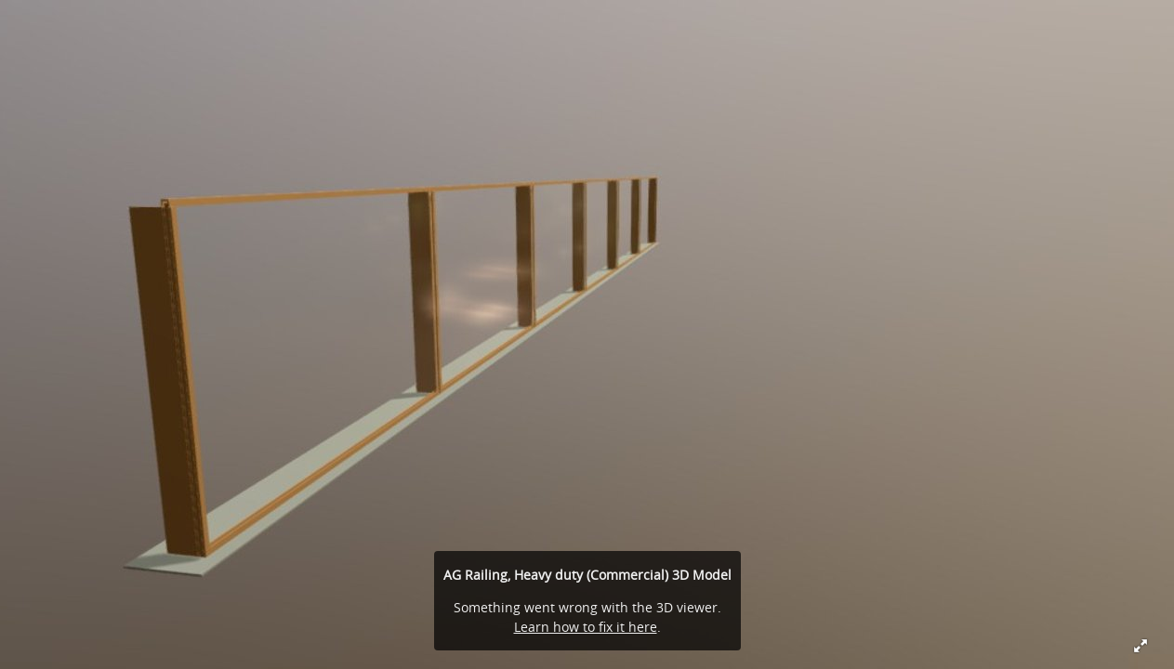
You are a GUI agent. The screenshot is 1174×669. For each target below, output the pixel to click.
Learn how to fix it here (585, 627)
